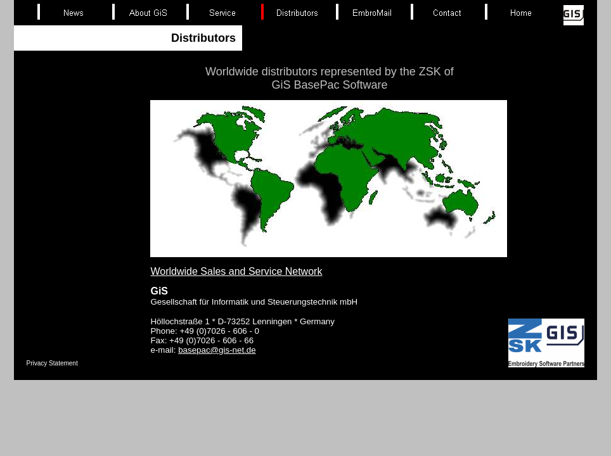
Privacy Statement (52, 363)
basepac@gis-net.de (216, 350)
